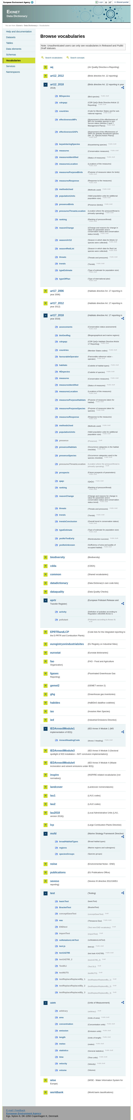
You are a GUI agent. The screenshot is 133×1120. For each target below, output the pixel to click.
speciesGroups (66, 854)
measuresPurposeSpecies (72, 408)
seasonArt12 (65, 240)
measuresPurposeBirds (71, 172)
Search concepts (77, 58)
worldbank (56, 1092)
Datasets (10, 37)
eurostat (55, 652)
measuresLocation (68, 164)
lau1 (52, 795)
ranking (63, 219)
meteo (62, 1044)
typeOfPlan (64, 279)
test (52, 893)
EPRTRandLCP (59, 632)
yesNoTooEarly (66, 538)
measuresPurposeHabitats (72, 400)
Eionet (19, 25)
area (61, 1017)
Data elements (13, 49)
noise (53, 864)
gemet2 (54, 685)
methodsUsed (66, 189)
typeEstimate (65, 270)
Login (100, 2)
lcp (52, 824)
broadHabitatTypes (68, 841)
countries (64, 111)
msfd (53, 833)
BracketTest (65, 907)
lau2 (52, 804)
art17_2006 (57, 291)
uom (53, 1002)
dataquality (57, 591)
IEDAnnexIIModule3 (62, 750)
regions (63, 847)
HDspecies (64, 371)
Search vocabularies (53, 58)
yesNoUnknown (67, 545)
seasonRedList (66, 248)
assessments (65, 327)
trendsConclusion (68, 521)
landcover (56, 787)
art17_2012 (57, 303)
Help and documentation (19, 31)
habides (55, 702)
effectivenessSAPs (68, 132)
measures (64, 150)
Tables (9, 43)
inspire (54, 774)
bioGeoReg (64, 335)
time (61, 1057)
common (55, 574)
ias (52, 711)
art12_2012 (57, 75)
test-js (62, 946)
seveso (54, 881)
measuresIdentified (68, 157)
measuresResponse (69, 181)
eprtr (53, 600)
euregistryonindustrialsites (67, 644)
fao (52, 661)
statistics (63, 1050)
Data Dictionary (30, 25)
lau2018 (55, 812)
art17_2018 (57, 315)
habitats (63, 365)
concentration (66, 1024)
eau (61, 920)
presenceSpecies (67, 455)
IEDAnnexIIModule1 (62, 728)
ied (52, 719)
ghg (52, 694)
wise (53, 1080)
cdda (53, 565)
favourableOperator (69, 356)
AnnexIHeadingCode (69, 740)
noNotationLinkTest (69, 940)
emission (63, 1030)
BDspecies (64, 96)
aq (51, 67)
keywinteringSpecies (69, 144)
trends (62, 263)
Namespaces (13, 72)
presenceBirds (66, 204)
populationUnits (67, 196)
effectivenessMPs (68, 119)
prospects (64, 472)
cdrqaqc (63, 102)
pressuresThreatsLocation (72, 211)
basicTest (64, 901)
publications (58, 872)
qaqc (61, 481)
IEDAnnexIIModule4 (62, 762)
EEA (19, 2)
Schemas (11, 54)
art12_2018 (57, 84)
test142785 (64, 953)
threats (62, 257)
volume (62, 1070)
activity (62, 612)
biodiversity (57, 557)
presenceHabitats (68, 447)
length (62, 1037)
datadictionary (59, 583)
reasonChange (66, 228)
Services (10, 66)
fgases (54, 673)
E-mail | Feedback (15, 1110)
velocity (63, 1063)
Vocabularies (13, 60)
